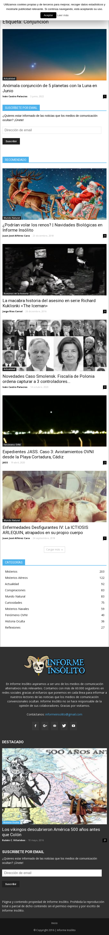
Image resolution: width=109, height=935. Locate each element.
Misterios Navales (17, 609)
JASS (5, 462)
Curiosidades (13, 603)
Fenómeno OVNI (12, 444)
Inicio (54, 923)
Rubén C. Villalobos (13, 840)
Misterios (11, 571)
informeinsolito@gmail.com (63, 714)
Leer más (63, 15)
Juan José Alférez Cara (16, 235)
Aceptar (48, 15)
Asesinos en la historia (16, 293)
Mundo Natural (12, 217)
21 (105, 840)
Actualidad (9, 78)
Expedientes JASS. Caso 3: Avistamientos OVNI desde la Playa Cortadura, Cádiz (48, 454)
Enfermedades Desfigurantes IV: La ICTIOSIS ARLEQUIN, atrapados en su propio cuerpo (45, 530)
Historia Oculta (15, 621)
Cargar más (54, 549)
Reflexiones (13, 627)
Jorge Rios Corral (12, 311)
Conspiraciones (15, 590)
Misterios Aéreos (16, 578)
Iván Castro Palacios (14, 96)
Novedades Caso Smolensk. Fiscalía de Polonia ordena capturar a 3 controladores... (48, 379)
